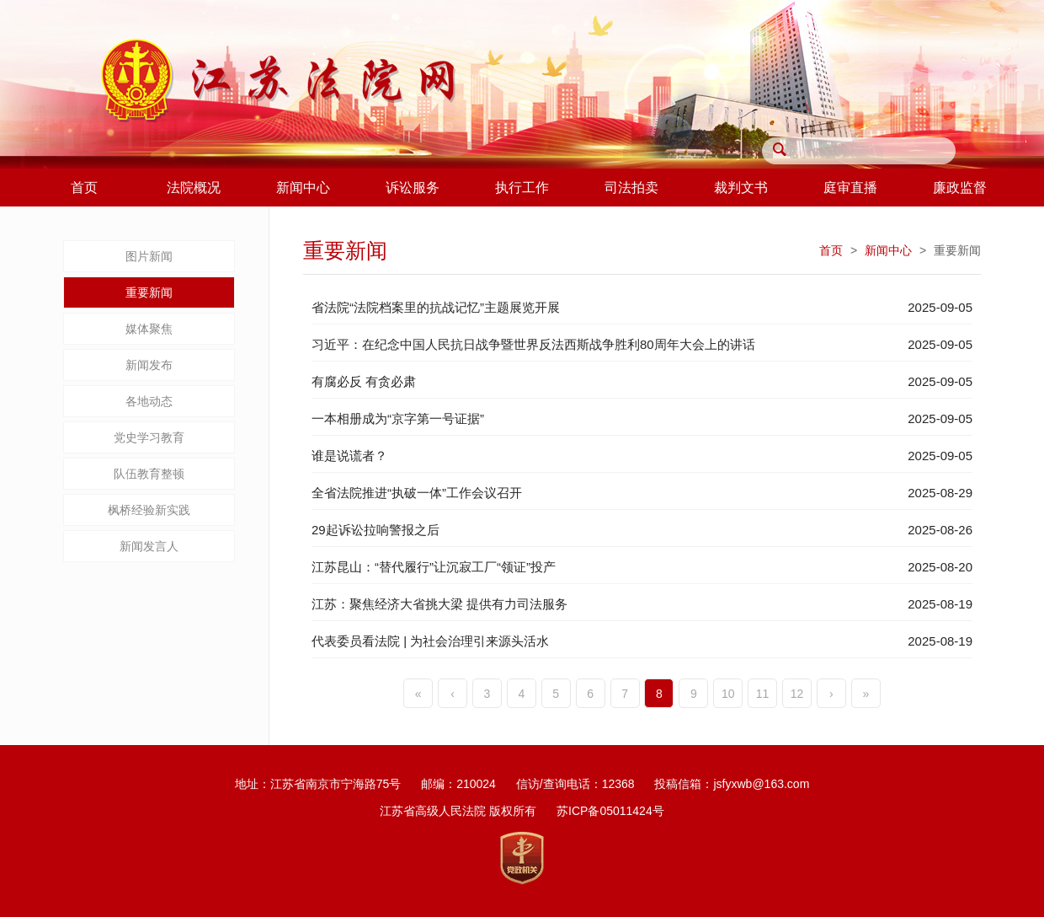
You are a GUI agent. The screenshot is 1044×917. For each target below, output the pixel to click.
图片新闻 (149, 256)
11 (763, 693)
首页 (831, 250)
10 (728, 693)
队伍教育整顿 (149, 473)
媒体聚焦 (149, 328)
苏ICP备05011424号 (610, 811)
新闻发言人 (149, 546)
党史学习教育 (149, 437)
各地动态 (149, 401)
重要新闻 (149, 292)
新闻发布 (149, 365)
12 (797, 693)
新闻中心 (888, 250)
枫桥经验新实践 (149, 510)
